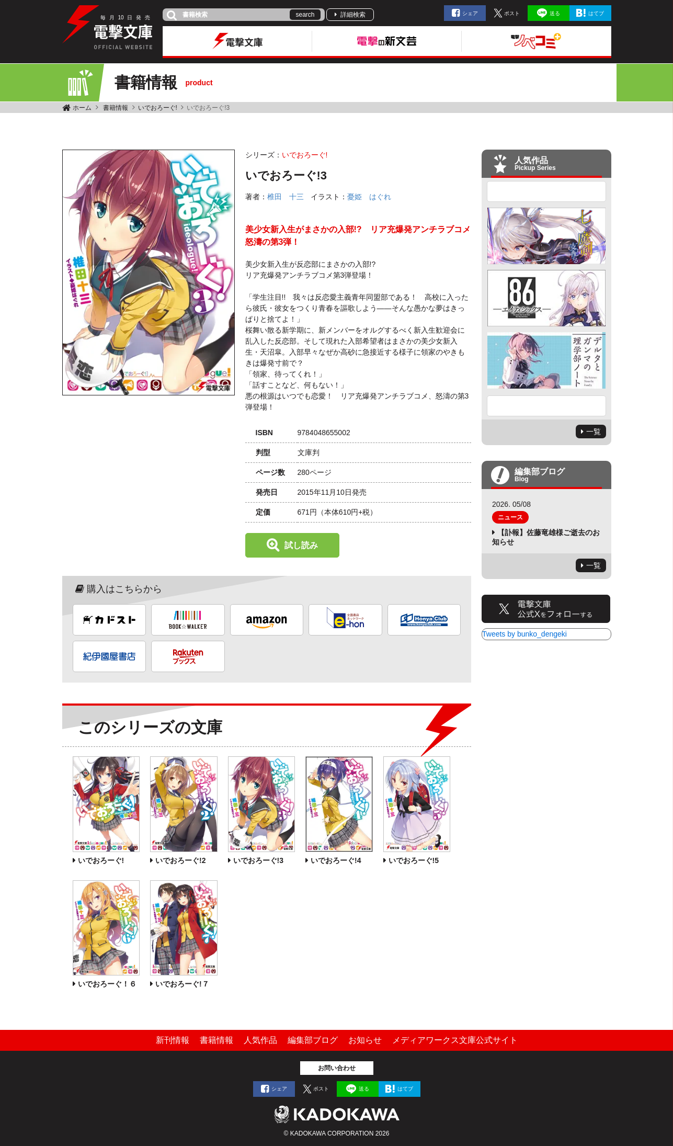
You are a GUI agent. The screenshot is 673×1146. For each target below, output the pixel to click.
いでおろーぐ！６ (107, 984)
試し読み (301, 545)
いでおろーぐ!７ (182, 984)
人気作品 (260, 1040)
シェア (470, 13)
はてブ (596, 13)
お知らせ (365, 1040)
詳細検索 (353, 14)
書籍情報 (115, 107)
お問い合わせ (337, 1068)
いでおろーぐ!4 (336, 860)
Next (546, 405)
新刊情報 (172, 1040)
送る (555, 13)
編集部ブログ (313, 1040)
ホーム (82, 107)
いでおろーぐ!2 (180, 860)
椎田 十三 (285, 196)
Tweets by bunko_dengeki (524, 634)
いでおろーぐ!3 (258, 860)
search (304, 14)
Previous (546, 191)
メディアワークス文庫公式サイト (455, 1040)
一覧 (593, 431)
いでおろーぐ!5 (414, 860)
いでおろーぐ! (157, 107)
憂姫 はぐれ (369, 196)
